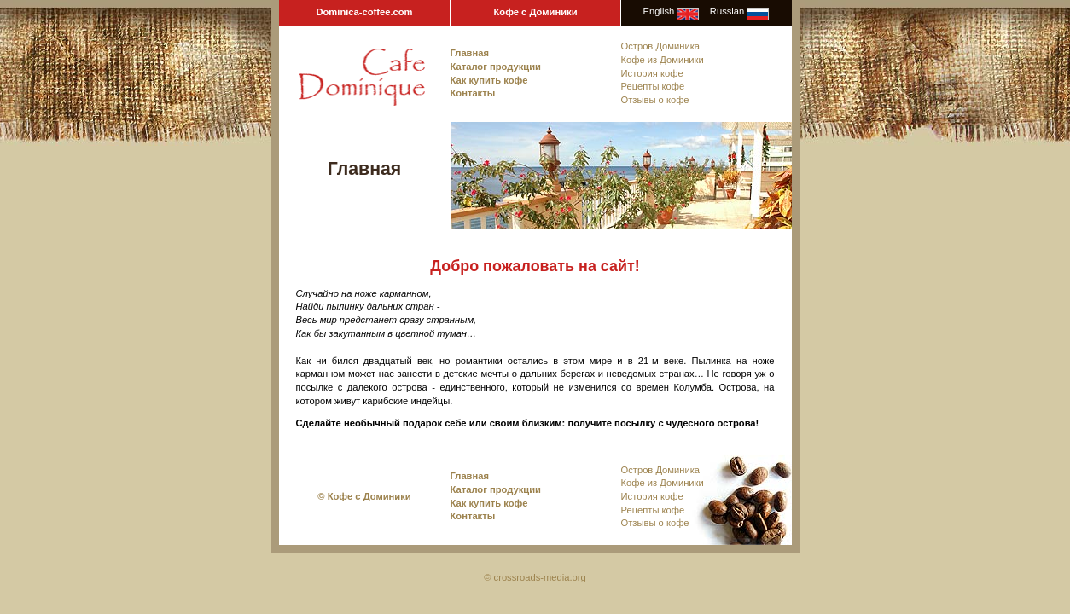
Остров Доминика (661, 46)
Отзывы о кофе (655, 100)
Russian (727, 11)
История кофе (652, 73)
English (659, 11)
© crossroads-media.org (535, 577)
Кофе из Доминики (662, 60)
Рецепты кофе (653, 86)
